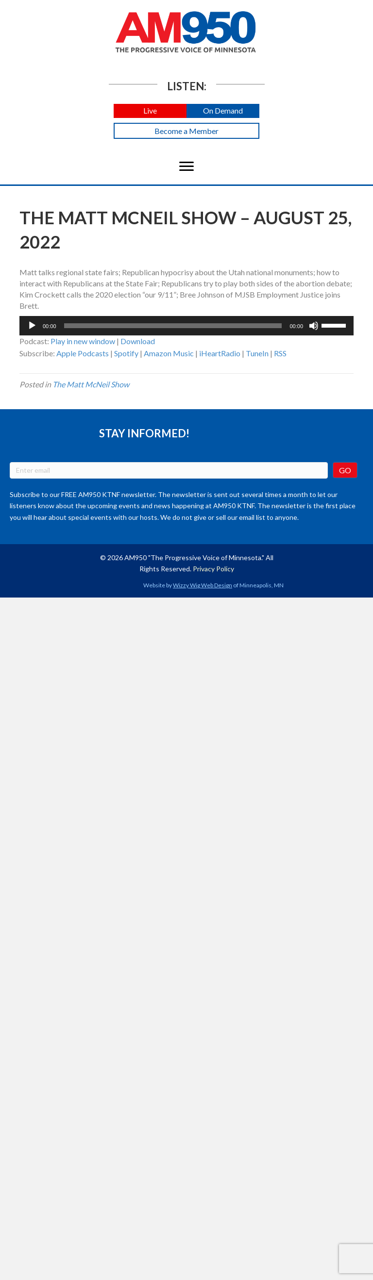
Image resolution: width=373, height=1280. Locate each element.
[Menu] (186, 166)
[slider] (173, 325)
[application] (186, 325)
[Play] (32, 326)
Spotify (126, 353)
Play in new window (83, 341)
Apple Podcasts (82, 353)
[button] (150, 111)
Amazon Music (169, 353)
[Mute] (314, 326)
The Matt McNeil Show (90, 384)
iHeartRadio (219, 353)
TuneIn (257, 353)
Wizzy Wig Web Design (202, 585)
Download (137, 341)
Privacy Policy (213, 569)
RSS (280, 353)
